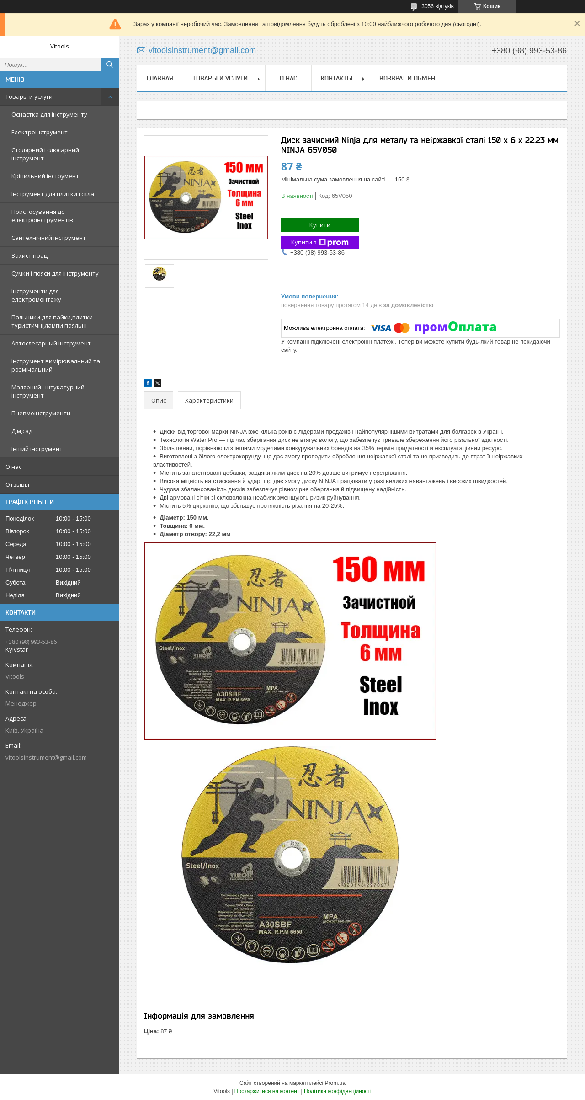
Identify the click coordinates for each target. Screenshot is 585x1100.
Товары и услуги (29, 96)
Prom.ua (335, 1083)
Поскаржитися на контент (266, 1091)
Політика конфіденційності (338, 1091)
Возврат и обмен (407, 78)
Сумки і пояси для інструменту (55, 273)
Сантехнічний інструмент (48, 238)
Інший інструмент (37, 449)
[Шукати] (110, 64)
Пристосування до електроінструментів (42, 215)
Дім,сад (21, 431)
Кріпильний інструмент (45, 176)
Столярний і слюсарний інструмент (45, 154)
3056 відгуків (437, 6)
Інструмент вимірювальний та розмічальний (55, 365)
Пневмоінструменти (40, 413)
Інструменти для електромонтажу (36, 295)
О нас (13, 466)
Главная (160, 78)
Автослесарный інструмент (51, 343)
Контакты (336, 78)
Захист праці (30, 255)
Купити (319, 225)
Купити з (320, 242)
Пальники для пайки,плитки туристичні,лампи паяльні (52, 321)
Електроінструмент (39, 132)
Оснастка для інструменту (49, 114)
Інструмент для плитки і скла (52, 194)
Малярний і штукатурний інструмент (48, 391)
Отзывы (17, 484)
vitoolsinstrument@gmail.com (46, 757)
